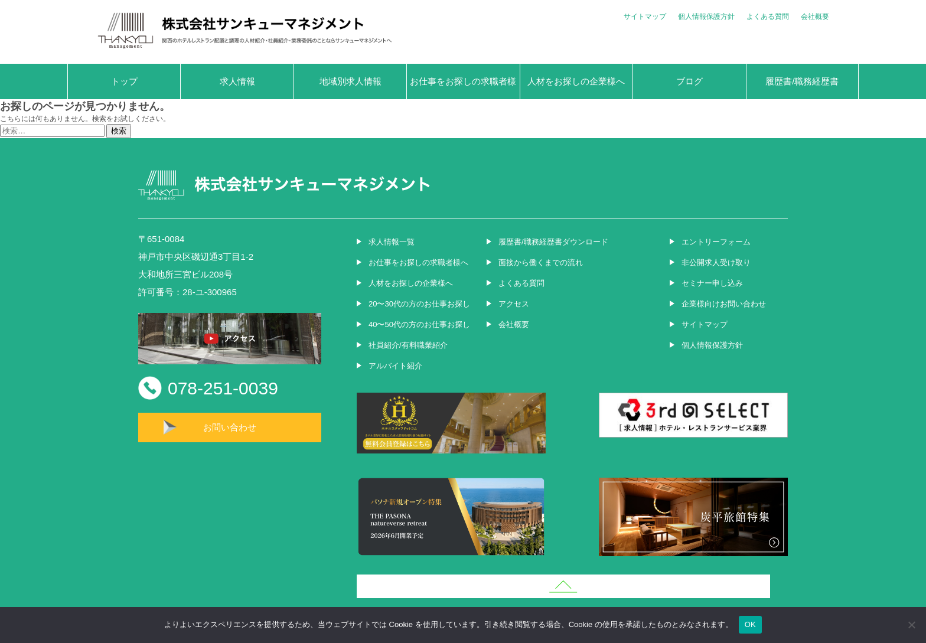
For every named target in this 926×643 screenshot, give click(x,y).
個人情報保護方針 (706, 16)
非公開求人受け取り (716, 262)
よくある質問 (767, 16)
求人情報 (237, 81)
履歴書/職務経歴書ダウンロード (553, 241)
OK (750, 624)
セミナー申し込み (712, 283)
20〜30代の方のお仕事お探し (419, 303)
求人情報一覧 (392, 241)
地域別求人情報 (350, 81)
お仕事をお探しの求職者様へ (463, 87)
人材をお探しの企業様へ (576, 81)
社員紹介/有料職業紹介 (408, 345)
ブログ (689, 81)
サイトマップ (645, 16)
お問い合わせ (229, 427)
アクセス (513, 303)
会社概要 (815, 16)
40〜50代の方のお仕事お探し (419, 324)
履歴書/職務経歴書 (802, 81)
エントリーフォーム (716, 241)
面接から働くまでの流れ (540, 262)
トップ (124, 81)
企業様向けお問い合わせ (724, 303)
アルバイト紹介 (395, 365)
